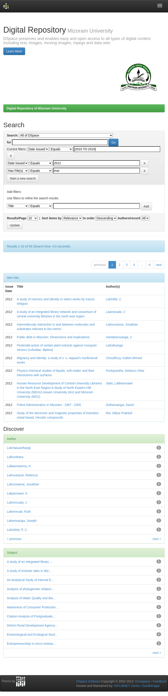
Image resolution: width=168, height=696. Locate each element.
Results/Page (16, 218)
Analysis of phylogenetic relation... (30, 589)
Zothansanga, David (120, 405)
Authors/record (129, 218)
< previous (14, 539)
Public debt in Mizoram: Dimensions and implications (53, 337)
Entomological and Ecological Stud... (32, 634)
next (159, 265)
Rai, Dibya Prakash (119, 413)
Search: (12, 135)
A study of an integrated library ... (29, 562)
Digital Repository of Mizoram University (36, 108)
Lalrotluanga (114, 345)
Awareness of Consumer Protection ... (33, 607)
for (9, 142)
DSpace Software (88, 681)
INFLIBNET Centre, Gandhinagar (136, 686)
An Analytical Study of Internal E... (30, 580)
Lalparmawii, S (17, 493)
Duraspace (142, 681)
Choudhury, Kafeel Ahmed (124, 358)
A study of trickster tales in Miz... (29, 571)
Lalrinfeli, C (113, 299)
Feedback (160, 681)
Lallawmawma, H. (19, 466)
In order (89, 218)
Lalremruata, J (17, 502)
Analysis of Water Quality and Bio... (31, 598)
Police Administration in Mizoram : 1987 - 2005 (49, 405)
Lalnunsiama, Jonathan (122, 324)
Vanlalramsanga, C (119, 337)
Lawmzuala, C (116, 312)
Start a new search (23, 178)
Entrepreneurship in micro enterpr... (31, 643)
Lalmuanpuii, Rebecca (22, 475)
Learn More (14, 51)
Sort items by (52, 218)
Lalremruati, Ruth (19, 511)
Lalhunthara (15, 457)
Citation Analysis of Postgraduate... (31, 616)
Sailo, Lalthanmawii (119, 383)
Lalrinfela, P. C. (17, 530)
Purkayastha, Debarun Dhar (125, 370)
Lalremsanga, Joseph (22, 520)
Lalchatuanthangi (19, 448)
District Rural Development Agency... (32, 625)
